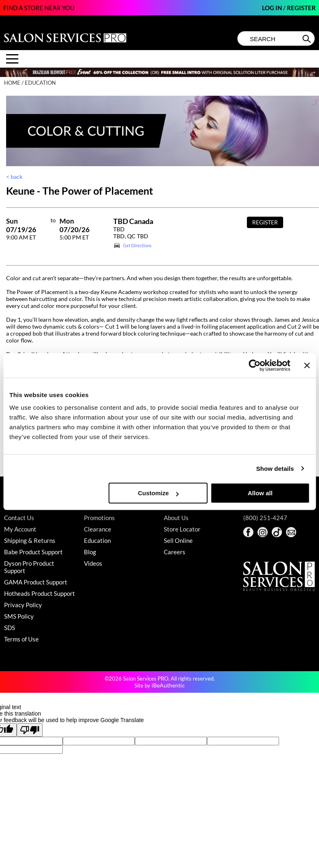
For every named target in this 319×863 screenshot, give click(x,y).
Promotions (99, 517)
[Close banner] (307, 365)
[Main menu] (12, 59)
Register (301, 7)
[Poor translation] (30, 730)
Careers (174, 552)
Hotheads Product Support (39, 593)
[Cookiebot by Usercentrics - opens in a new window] (254, 365)
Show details (275, 468)
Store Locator (182, 529)
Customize (158, 493)
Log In (272, 7)
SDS (9, 627)
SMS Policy (19, 616)
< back (14, 176)
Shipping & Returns (29, 540)
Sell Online (178, 540)
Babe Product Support (33, 552)
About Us (176, 517)
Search (307, 39)
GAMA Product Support (35, 582)
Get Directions (137, 245)
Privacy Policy (23, 604)
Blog (90, 552)
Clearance (97, 529)
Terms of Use (21, 639)
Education (97, 540)
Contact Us (19, 517)
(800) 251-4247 (265, 517)
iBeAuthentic (168, 685)
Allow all (260, 493)
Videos (93, 563)
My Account (20, 529)
